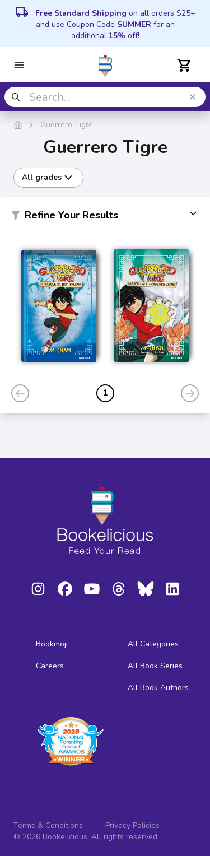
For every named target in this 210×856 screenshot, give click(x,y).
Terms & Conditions (48, 825)
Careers (50, 665)
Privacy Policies (132, 825)
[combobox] (105, 97)
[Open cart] (184, 65)
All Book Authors (158, 687)
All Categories (153, 644)
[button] (105, 217)
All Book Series (155, 665)
